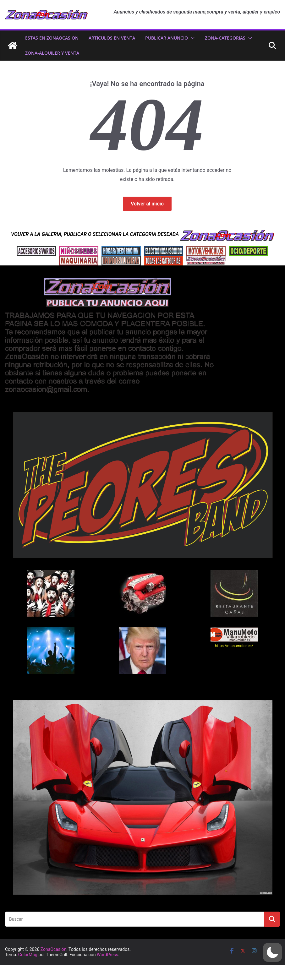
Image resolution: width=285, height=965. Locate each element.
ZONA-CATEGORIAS (225, 38)
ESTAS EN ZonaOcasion (52, 38)
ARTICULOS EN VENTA (112, 38)
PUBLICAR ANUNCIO (166, 38)
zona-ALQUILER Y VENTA (52, 53)
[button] (191, 38)
